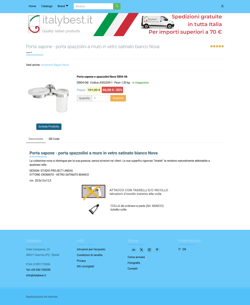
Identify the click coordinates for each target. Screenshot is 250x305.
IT (179, 249)
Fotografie (134, 263)
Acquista (118, 98)
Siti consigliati (85, 266)
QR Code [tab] (54, 139)
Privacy (81, 260)
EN (184, 249)
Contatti (133, 268)
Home (32, 6)
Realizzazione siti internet (41, 296)
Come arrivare (136, 257)
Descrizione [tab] (36, 139)
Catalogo (46, 6)
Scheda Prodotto (49, 126)
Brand (63, 6)
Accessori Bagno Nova (55, 65)
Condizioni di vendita (90, 255)
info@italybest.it (36, 275)
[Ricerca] (93, 6)
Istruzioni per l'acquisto (91, 249)
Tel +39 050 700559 (38, 269)
